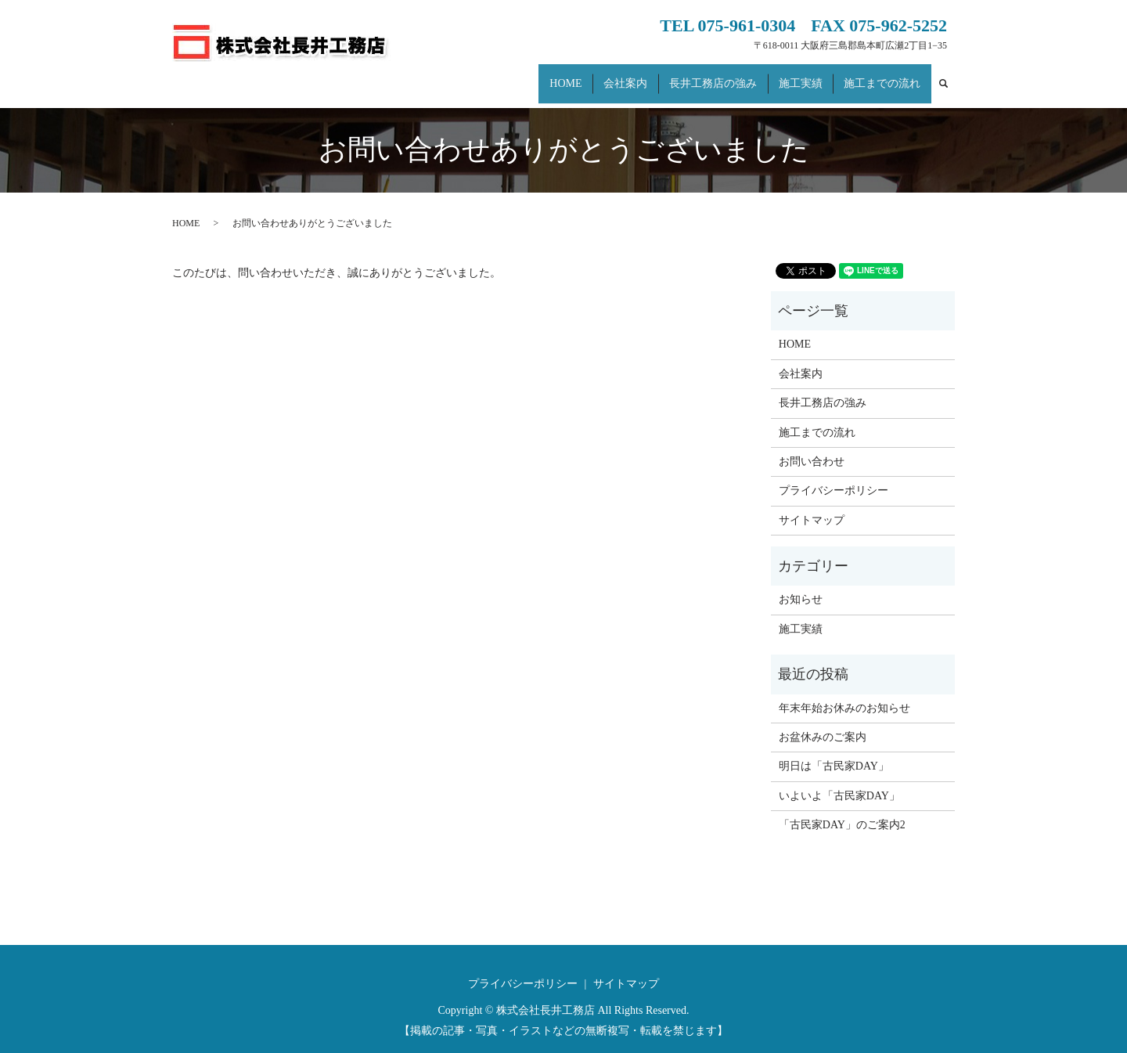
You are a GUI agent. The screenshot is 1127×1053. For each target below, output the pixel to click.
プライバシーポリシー (833, 475)
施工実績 (810, 75)
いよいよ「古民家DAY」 (839, 781)
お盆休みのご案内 (822, 722)
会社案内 (647, 75)
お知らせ (801, 584)
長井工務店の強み (728, 75)
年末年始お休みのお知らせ (844, 692)
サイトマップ (811, 505)
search (951, 76)
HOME (594, 75)
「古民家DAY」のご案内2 (842, 810)
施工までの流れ (885, 75)
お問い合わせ (811, 447)
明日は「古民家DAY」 (834, 751)
